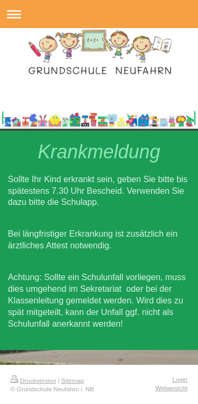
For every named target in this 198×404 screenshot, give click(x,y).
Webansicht (171, 387)
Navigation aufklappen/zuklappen (99, 14)
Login (179, 379)
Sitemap (72, 380)
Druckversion (33, 380)
